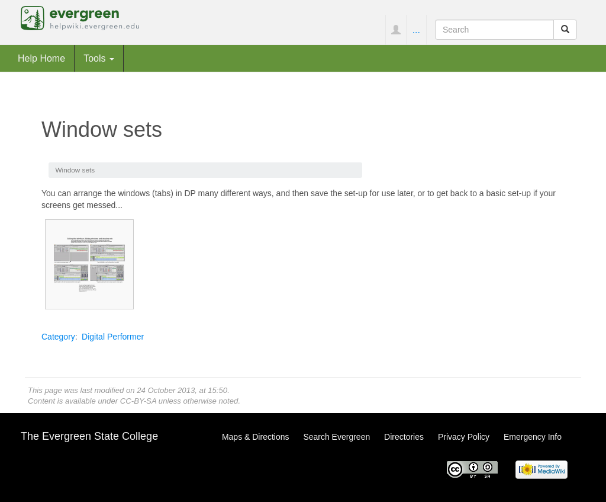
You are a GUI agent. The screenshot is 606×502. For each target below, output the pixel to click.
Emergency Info (533, 437)
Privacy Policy (463, 437)
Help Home (41, 58)
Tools (98, 58)
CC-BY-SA (138, 401)
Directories (404, 437)
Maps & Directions (255, 437)
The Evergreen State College (89, 436)
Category (58, 336)
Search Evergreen (336, 437)
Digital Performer (113, 336)
